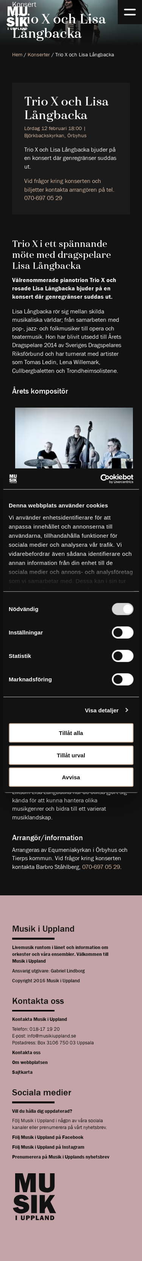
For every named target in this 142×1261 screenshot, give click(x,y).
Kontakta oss (26, 1052)
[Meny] (130, 12)
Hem (17, 54)
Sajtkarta (22, 1072)
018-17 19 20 (45, 1029)
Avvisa (71, 777)
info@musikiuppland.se (51, 1036)
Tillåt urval (71, 755)
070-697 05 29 (101, 867)
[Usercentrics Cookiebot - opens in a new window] (101, 479)
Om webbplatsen (30, 1062)
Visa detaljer (102, 710)
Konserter (39, 54)
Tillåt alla (71, 733)
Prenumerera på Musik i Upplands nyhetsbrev (60, 1157)
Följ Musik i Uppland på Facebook (47, 1137)
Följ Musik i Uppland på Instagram (48, 1147)
